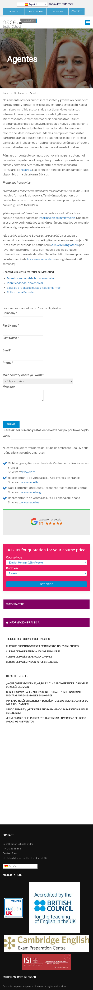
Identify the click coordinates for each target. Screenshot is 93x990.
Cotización (13, 11)
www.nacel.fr (29, 482)
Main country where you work (23, 375)
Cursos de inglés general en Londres (29, 656)
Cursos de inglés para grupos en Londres (32, 661)
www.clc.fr (28, 472)
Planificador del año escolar (25, 283)
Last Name (11, 338)
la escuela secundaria (41, 259)
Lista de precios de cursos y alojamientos (34, 287)
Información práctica (22, 622)
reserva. (26, 169)
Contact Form (10, 853)
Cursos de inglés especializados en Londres (33, 651)
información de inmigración (57, 218)
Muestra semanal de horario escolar (30, 278)
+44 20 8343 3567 (63, 4)
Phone (8, 362)
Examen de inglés (35, 11)
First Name (11, 325)
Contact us (15, 604)
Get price (46, 584)
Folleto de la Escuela (20, 292)
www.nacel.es (30, 502)
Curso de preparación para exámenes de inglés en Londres (42, 646)
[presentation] (29, 414)
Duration (12, 568)
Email (7, 350)
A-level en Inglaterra (65, 245)
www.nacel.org (31, 492)
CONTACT (76, 11)
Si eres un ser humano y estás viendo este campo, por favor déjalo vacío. (46, 434)
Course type (14, 557)
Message (9, 386)
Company (10, 313)
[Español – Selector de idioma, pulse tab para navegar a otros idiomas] (32, 4)
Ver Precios (58, 11)
